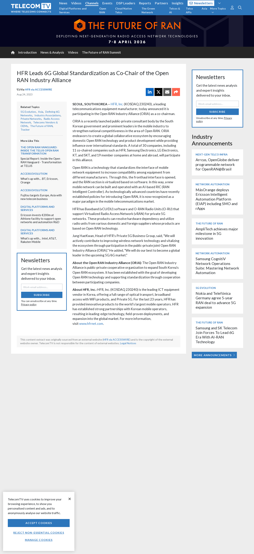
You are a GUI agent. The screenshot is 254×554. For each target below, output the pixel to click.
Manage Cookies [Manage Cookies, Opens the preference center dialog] (39, 539)
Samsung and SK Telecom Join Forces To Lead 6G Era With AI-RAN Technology (216, 335)
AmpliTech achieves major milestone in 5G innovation (217, 233)
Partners (161, 3)
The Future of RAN (41, 126)
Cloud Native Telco (123, 10)
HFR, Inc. (117, 104)
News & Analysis (52, 52)
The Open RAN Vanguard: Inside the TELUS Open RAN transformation (40, 150)
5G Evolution (28, 111)
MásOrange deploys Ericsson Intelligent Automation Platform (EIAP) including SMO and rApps (216, 199)
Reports (145, 3)
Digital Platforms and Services (73, 10)
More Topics (218, 10)
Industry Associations (47, 115)
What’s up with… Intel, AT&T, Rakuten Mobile (39, 240)
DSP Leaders (125, 3)
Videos (76, 3)
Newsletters (201, 3)
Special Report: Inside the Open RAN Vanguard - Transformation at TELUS (41, 162)
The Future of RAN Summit (101, 52)
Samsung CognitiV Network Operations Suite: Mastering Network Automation (217, 266)
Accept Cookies (38, 523)
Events (107, 3)
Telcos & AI (174, 10)
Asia (204, 8)
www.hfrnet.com (91, 324)
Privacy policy (29, 304)
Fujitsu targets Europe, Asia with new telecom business (41, 197)
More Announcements (214, 355)
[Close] (69, 499)
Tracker (25, 129)
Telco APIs (189, 10)
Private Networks (31, 118)
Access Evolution (34, 173)
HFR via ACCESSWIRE (38, 89)
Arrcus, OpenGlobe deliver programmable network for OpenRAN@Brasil (217, 164)
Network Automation (212, 184)
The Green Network (148, 10)
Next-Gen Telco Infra (212, 154)
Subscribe (42, 294)
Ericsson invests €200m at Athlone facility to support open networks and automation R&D (41, 218)
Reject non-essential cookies (38, 532)
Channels (92, 3)
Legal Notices (128, 343)
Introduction (27, 52)
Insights (177, 3)
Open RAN (102, 10)
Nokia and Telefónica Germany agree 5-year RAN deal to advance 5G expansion (216, 300)
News (63, 3)
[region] (38, 521)
